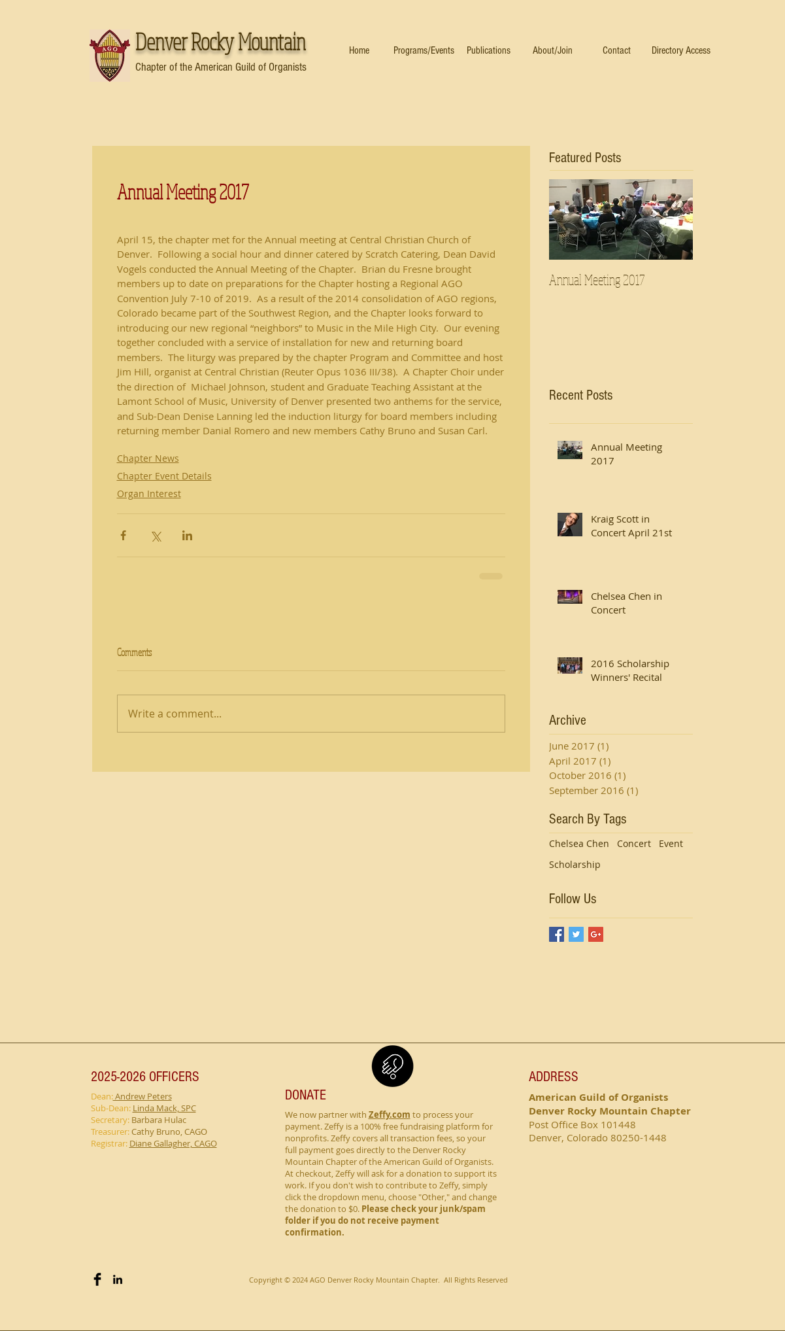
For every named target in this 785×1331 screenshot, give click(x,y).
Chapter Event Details (164, 476)
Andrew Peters (142, 1096)
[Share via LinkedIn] (187, 535)
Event (671, 843)
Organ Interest (149, 493)
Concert (634, 843)
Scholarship (575, 864)
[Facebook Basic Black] (97, 1279)
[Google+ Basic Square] (595, 934)
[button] (424, 50)
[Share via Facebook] (123, 535)
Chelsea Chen (579, 843)
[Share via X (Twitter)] (155, 535)
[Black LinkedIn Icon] (117, 1279)
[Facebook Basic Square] (556, 934)
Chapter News (148, 458)
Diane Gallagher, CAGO (173, 1143)
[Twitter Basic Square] (576, 934)
